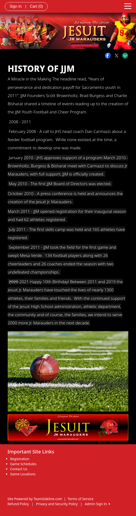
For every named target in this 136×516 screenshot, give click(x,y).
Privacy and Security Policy (57, 504)
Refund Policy (18, 504)
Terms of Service (81, 498)
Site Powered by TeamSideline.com (34, 498)
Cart (36, 6)
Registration (19, 459)
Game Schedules (23, 464)
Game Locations (23, 474)
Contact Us (18, 469)
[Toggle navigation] (127, 5)
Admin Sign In (97, 504)
